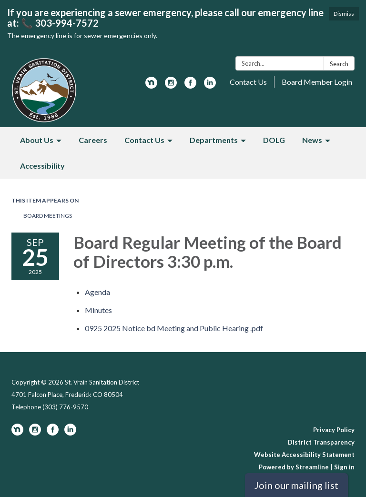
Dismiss (344, 13)
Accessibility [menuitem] (42, 165)
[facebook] (190, 85)
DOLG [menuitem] (274, 139)
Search (339, 64)
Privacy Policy (334, 430)
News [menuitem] (312, 139)
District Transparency (321, 442)
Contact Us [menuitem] (144, 139)
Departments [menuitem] (214, 139)
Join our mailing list (296, 485)
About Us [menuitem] (36, 139)
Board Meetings (47, 215)
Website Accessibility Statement (304, 454)
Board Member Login (317, 81)
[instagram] (171, 85)
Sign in (344, 467)
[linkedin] (210, 85)
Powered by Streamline (294, 467)
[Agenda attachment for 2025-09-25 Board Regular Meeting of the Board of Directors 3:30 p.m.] (97, 291)
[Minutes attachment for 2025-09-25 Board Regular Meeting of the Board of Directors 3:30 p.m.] (98, 309)
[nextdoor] (151, 85)
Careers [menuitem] (93, 139)
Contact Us (248, 81)
